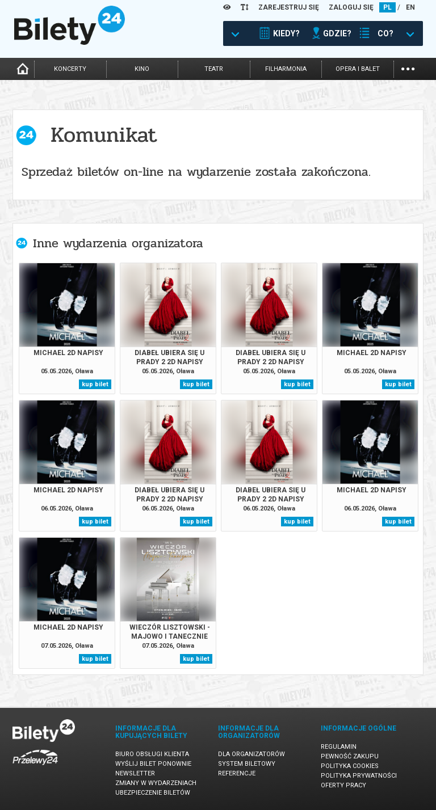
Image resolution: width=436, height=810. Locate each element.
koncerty (70, 69)
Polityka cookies (350, 766)
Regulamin (339, 746)
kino (142, 69)
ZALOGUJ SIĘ (351, 7)
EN (410, 7)
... (408, 68)
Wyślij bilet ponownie (153, 763)
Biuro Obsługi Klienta (152, 754)
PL (387, 7)
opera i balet (358, 69)
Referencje (236, 773)
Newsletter (135, 773)
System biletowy (246, 763)
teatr (213, 69)
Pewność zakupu (350, 756)
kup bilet (95, 384)
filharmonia (286, 69)
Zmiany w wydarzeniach (155, 783)
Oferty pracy (343, 785)
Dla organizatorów (251, 754)
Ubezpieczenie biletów (152, 792)
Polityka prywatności (359, 775)
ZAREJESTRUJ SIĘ (288, 7)
